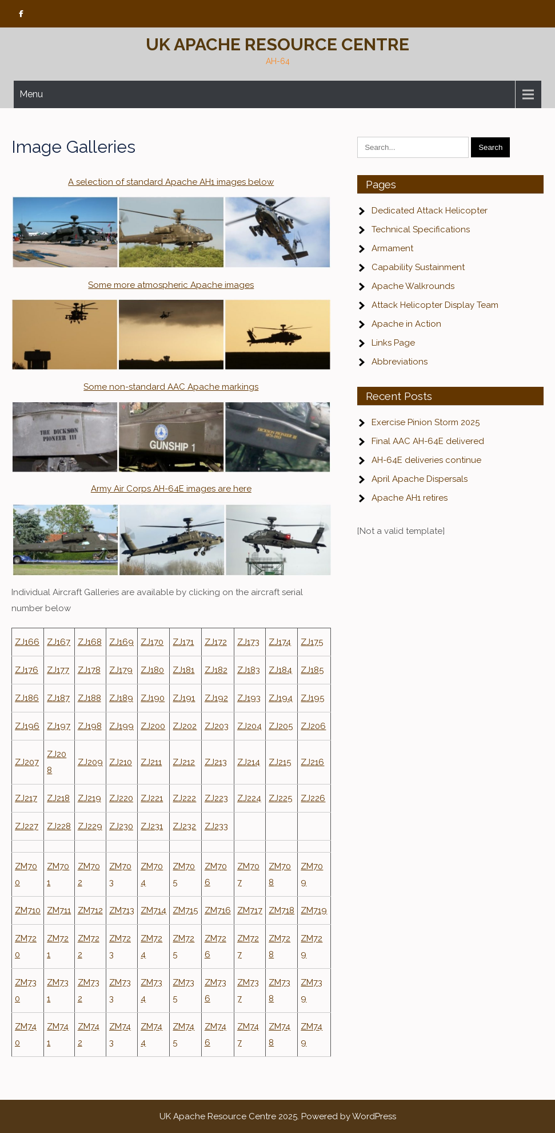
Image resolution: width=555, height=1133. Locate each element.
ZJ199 (121, 726)
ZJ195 (312, 698)
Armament (392, 248)
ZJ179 (121, 670)
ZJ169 (121, 642)
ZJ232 (184, 826)
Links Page (393, 343)
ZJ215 (280, 762)
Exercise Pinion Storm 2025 (426, 422)
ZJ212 (184, 762)
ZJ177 (58, 670)
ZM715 (185, 910)
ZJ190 (153, 698)
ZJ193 (249, 698)
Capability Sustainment (418, 267)
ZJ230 (121, 826)
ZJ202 (185, 726)
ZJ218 (58, 798)
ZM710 (28, 910)
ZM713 (121, 910)
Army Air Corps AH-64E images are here (171, 489)
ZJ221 (152, 798)
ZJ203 (217, 726)
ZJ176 (26, 670)
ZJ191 (184, 698)
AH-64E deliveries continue (426, 460)
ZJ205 (281, 726)
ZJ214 (248, 762)
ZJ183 (248, 670)
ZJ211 (151, 762)
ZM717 (249, 910)
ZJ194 (281, 698)
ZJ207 (27, 762)
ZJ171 (183, 642)
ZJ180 (152, 670)
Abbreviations (400, 361)
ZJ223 (216, 798)
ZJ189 (121, 698)
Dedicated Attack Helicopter (430, 210)
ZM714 (153, 910)
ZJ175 (312, 642)
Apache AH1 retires (410, 498)
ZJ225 (280, 798)
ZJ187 (58, 698)
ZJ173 (248, 642)
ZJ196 (27, 726)
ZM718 (281, 910)
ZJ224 (249, 798)
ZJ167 (58, 642)
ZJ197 (58, 726)
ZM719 (314, 910)
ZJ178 (89, 670)
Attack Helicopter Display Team (435, 305)
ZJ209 (90, 762)
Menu (31, 94)
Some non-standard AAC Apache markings (170, 387)
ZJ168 (90, 642)
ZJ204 (249, 726)
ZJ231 (152, 826)
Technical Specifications (421, 229)
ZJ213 (216, 762)
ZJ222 (184, 798)
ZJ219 (89, 798)
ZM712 (90, 910)
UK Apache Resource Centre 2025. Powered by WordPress (277, 1116)
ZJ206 (313, 726)
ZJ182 (216, 670)
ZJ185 (312, 670)
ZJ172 (216, 642)
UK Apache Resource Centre (277, 44)
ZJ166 (27, 642)
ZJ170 (152, 642)
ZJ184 (280, 670)
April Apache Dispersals (420, 479)
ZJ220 (121, 798)
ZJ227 (26, 826)
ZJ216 (312, 762)
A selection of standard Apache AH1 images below (171, 182)
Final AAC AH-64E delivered (428, 441)
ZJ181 (183, 670)
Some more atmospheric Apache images (171, 285)
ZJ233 (216, 826)
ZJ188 (89, 698)
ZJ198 (90, 726)
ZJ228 (59, 826)
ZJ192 (216, 698)
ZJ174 (280, 642)
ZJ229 (90, 826)
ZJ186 (27, 698)
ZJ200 (153, 726)
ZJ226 (313, 798)
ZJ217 (26, 798)
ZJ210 (120, 762)
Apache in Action (406, 324)
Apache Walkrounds (413, 286)
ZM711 (59, 910)
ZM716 (218, 910)
